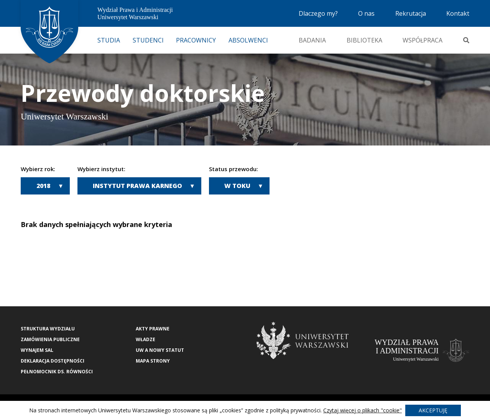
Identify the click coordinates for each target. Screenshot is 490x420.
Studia (108, 40)
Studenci (148, 40)
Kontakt (457, 13)
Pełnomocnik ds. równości (57, 371)
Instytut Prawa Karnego (137, 185)
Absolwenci (248, 40)
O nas (366, 13)
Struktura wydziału (48, 328)
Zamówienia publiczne (50, 339)
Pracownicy (196, 40)
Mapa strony (153, 361)
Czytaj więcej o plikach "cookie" (362, 410)
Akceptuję (433, 410)
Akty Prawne (152, 328)
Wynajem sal (37, 350)
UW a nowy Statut (160, 350)
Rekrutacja (410, 13)
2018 (43, 185)
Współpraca (422, 40)
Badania (312, 40)
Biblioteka (364, 40)
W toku (237, 185)
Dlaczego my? (318, 13)
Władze (145, 339)
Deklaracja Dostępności (52, 361)
